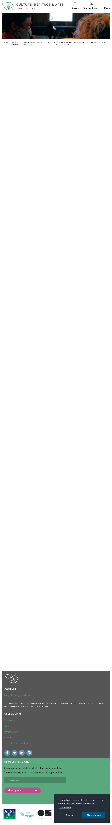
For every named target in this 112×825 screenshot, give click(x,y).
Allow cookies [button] (94, 815)
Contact (8, 737)
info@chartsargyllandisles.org (19, 695)
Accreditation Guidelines (16, 743)
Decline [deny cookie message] (70, 815)
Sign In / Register (91, 5)
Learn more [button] (65, 807)
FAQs (6, 725)
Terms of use (10, 720)
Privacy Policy (11, 731)
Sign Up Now (22, 790)
